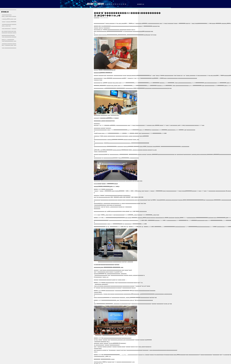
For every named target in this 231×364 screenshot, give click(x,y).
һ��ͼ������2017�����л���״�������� (15, 28)
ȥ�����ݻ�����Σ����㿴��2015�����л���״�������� (11, 44)
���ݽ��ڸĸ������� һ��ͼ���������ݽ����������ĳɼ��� (14, 40)
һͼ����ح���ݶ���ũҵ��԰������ (9, 19)
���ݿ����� (95, 4)
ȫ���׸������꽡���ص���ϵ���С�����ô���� (11, 15)
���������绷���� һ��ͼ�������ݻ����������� (12, 36)
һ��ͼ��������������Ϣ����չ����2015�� (16, 47)
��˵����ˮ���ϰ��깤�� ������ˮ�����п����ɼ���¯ (11, 32)
